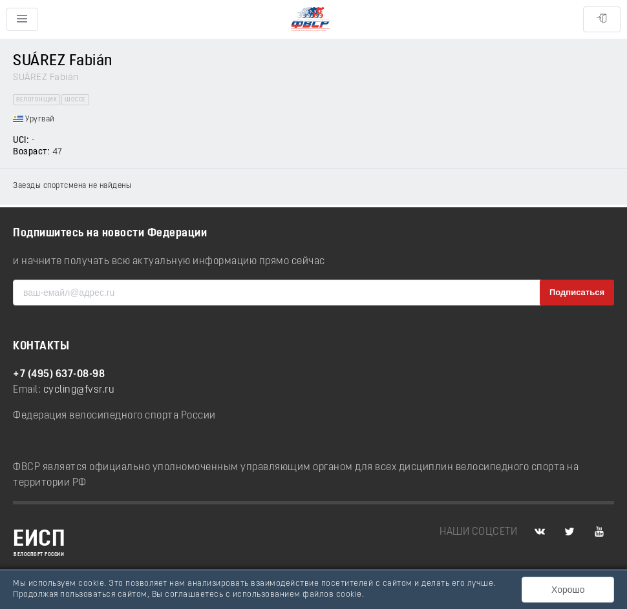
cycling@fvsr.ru (79, 390)
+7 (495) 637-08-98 (59, 374)
